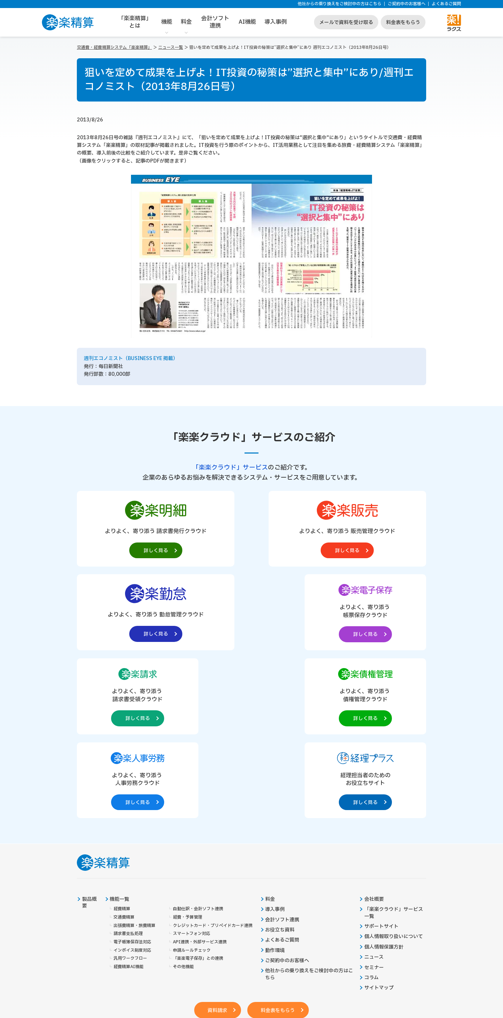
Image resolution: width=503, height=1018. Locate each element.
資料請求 (216, 845)
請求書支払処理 (128, 768)
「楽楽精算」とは (135, 22)
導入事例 (275, 22)
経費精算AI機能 (129, 801)
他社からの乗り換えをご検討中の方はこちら (339, 4)
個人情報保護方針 (383, 781)
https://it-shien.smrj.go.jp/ (168, 966)
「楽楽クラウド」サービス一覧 (393, 748)
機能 (166, 22)
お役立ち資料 (280, 764)
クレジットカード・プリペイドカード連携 (213, 760)
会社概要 (374, 733)
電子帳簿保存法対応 (132, 777)
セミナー (374, 802)
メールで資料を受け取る (346, 22)
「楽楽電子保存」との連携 (198, 793)
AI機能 (247, 22)
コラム (371, 812)
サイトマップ (379, 822)
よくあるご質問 (446, 4)
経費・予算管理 (187, 752)
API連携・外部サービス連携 (200, 777)
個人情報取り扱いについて (393, 771)
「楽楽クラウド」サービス (230, 467)
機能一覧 (120, 733)
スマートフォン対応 (191, 768)
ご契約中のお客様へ (406, 4)
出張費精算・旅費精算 (134, 760)
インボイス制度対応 (132, 785)
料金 (186, 22)
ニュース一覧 (170, 47)
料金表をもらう (403, 22)
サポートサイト (381, 761)
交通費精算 (124, 752)
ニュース (374, 791)
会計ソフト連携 (215, 22)
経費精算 (122, 744)
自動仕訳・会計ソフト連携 (198, 744)
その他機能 (183, 801)
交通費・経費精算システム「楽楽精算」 (114, 47)
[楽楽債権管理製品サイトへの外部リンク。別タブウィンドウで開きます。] (251, 613)
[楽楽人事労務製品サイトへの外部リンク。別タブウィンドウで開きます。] (322, 613)
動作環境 (275, 785)
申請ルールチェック (192, 785)
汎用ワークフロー (130, 793)
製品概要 (89, 737)
